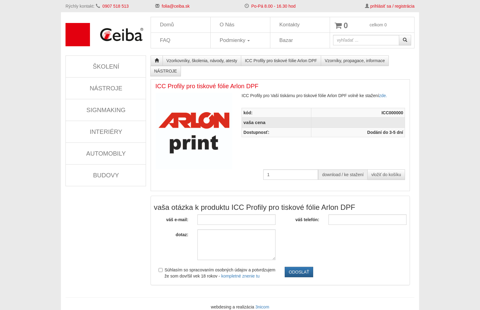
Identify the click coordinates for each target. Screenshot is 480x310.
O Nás (227, 25)
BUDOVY (106, 175)
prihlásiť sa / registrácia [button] (392, 6)
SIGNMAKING (106, 110)
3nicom (262, 306)
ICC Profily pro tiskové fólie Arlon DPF (281, 60)
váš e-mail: (177, 219)
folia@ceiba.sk (175, 6)
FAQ (165, 40)
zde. (383, 95)
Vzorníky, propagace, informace (355, 60)
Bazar (286, 40)
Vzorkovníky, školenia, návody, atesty (202, 60)
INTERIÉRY (106, 131)
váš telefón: (307, 219)
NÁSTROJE (106, 88)
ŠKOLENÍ (106, 66)
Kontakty (289, 25)
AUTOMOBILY (106, 153)
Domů (167, 25)
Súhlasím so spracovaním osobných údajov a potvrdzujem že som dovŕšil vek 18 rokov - (217, 272)
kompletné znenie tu (240, 276)
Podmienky (235, 40)
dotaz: (182, 234)
